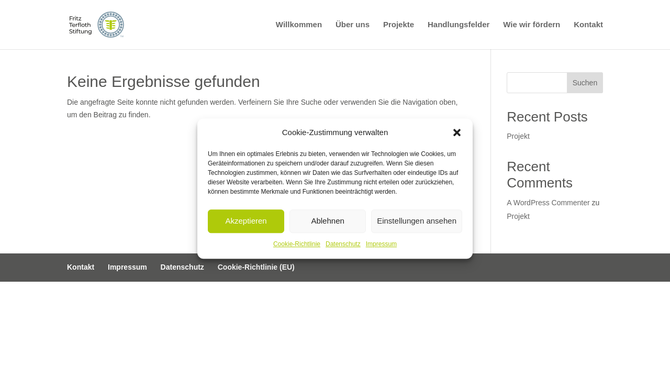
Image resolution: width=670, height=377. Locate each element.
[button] (457, 132)
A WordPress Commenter (548, 202)
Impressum (381, 244)
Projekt (518, 136)
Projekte (398, 25)
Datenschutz (343, 244)
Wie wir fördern (531, 25)
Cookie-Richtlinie (296, 244)
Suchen (585, 83)
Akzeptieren (245, 221)
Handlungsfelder (458, 25)
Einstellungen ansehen (416, 221)
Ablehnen (327, 221)
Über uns (353, 25)
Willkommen (299, 25)
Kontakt (588, 25)
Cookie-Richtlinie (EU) (256, 267)
